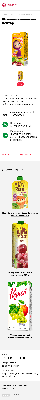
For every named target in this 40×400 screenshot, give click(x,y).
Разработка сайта (10, 395)
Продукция (12, 14)
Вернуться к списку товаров (18, 154)
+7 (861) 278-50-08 (13, 357)
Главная (4, 14)
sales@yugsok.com (10, 366)
